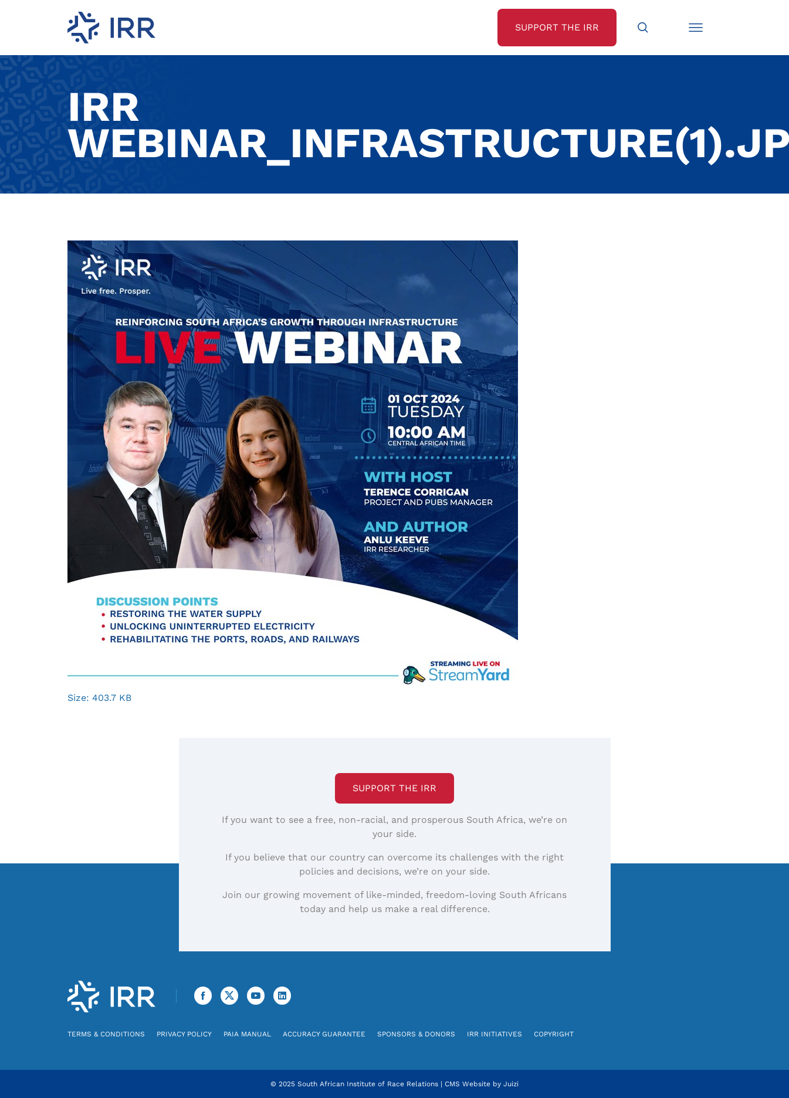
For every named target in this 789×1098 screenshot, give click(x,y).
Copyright (554, 1034)
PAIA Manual (247, 1034)
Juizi (511, 1084)
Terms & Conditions (106, 1034)
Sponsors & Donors (416, 1034)
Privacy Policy (184, 1034)
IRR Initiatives (494, 1034)
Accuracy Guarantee (324, 1034)
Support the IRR (394, 788)
